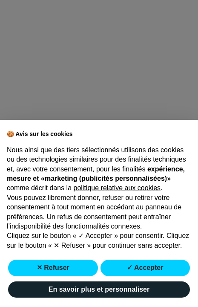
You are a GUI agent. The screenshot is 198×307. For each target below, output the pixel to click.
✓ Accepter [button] (145, 267)
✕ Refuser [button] (53, 267)
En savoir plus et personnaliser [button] (99, 289)
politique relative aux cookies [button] (117, 187)
